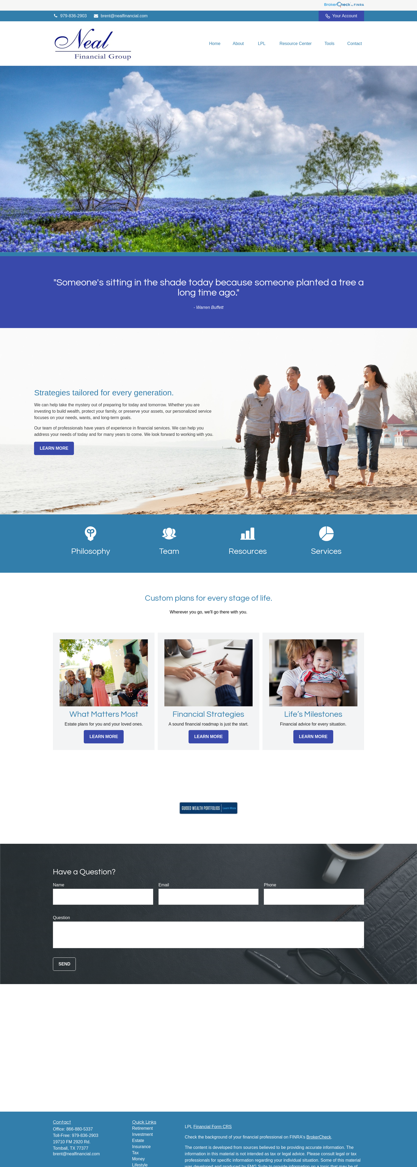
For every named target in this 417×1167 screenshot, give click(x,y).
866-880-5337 (79, 1129)
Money (138, 1159)
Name (58, 885)
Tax (135, 1152)
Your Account (341, 16)
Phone (270, 885)
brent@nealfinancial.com (120, 16)
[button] (215, 43)
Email (164, 885)
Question (61, 917)
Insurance (141, 1146)
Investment (142, 1134)
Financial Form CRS (212, 1126)
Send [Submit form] (64, 964)
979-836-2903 (70, 16)
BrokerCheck (318, 1137)
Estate (138, 1140)
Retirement (142, 1128)
